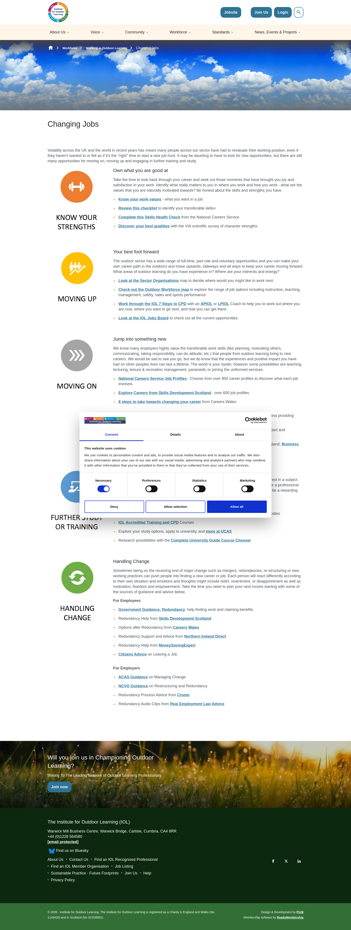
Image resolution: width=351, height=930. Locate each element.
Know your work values (140, 199)
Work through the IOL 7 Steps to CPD (152, 304)
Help (147, 873)
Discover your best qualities (144, 226)
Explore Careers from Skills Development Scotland (165, 393)
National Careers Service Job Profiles (153, 378)
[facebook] (273, 861)
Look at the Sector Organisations (149, 280)
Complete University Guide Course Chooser (211, 540)
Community (135, 32)
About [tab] (239, 434)
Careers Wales (186, 627)
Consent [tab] (111, 434)
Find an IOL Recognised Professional (126, 859)
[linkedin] (299, 861)
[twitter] (286, 861)
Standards (221, 32)
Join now (59, 787)
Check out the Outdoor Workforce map (154, 289)
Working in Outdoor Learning (106, 48)
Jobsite (231, 12)
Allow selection (175, 506)
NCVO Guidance (133, 686)
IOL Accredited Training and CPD (149, 522)
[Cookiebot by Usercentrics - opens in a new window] (248, 420)
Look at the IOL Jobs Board (144, 318)
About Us (57, 32)
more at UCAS (219, 531)
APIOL (206, 304)
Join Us (261, 12)
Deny (114, 506)
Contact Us (78, 859)
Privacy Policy (63, 880)
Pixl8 (299, 912)
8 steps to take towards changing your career (160, 402)
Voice (95, 32)
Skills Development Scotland (185, 618)
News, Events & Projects (276, 32)
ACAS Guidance (133, 677)
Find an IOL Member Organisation (80, 866)
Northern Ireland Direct (205, 636)
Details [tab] (175, 434)
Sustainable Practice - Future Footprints (85, 873)
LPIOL (223, 304)
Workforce (178, 32)
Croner (183, 695)
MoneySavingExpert (177, 645)
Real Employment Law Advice (197, 704)
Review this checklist (138, 208)
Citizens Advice (133, 654)
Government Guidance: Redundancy (152, 609)
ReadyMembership (290, 917)
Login (283, 12)
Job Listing (124, 866)
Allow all (236, 506)
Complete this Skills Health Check (149, 217)
